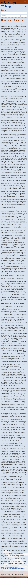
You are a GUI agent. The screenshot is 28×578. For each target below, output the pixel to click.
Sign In (25, 6)
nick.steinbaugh (8, 2)
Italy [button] (3, 13)
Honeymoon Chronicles (12, 20)
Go (23, 15)
